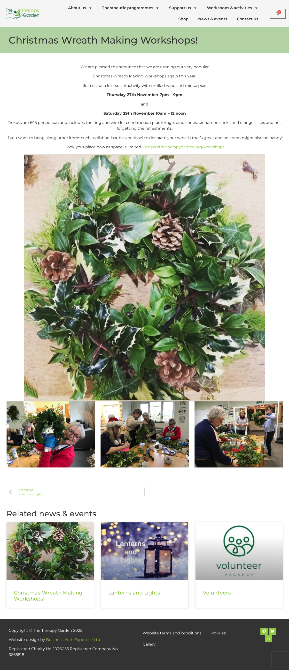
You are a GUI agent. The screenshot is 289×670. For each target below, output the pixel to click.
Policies (218, 633)
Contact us (247, 19)
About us (80, 8)
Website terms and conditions (172, 633)
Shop (183, 19)
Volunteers (217, 593)
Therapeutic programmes (130, 8)
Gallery (149, 644)
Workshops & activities (232, 8)
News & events (212, 19)
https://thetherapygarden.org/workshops (185, 147)
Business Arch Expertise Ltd (73, 639)
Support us (183, 8)
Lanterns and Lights (134, 593)
